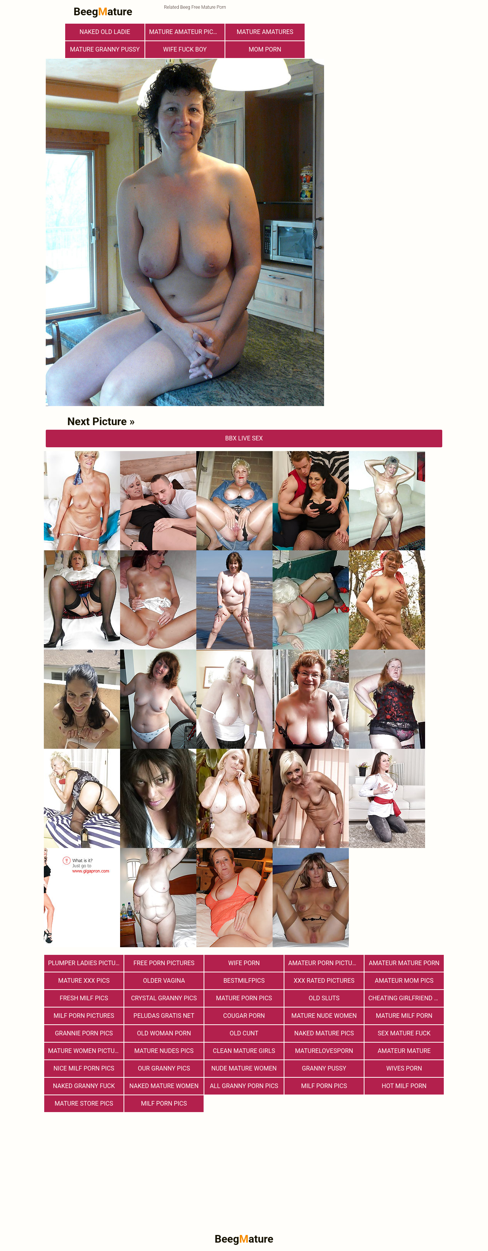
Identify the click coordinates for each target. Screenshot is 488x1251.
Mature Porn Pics (244, 998)
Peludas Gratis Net (163, 1015)
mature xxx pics (84, 980)
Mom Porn (265, 49)
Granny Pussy (324, 1068)
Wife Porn (244, 963)
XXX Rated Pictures (324, 980)
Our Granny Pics (164, 1068)
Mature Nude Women (323, 1015)
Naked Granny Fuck (84, 1086)
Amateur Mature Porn (404, 963)
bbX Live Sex (244, 438)
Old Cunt (244, 1033)
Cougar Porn (244, 1015)
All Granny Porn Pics (244, 1086)
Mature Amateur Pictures (187, 31)
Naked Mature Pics (324, 1033)
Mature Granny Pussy (105, 49)
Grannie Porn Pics (84, 1033)
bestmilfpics (244, 980)
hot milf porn (404, 1086)
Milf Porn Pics (324, 1086)
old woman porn (164, 1033)
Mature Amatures (265, 31)
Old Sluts (323, 998)
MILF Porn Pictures (83, 1015)
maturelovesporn (324, 1050)
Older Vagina (164, 980)
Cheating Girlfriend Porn (406, 998)
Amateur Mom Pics (404, 980)
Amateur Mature (403, 1050)
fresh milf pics (84, 998)
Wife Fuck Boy (185, 49)
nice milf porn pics (83, 1068)
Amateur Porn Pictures (325, 963)
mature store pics (84, 1103)
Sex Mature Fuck (404, 1033)
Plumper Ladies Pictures (86, 963)
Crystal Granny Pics (164, 998)
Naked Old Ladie (105, 31)
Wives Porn (404, 1068)
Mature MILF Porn (404, 1015)
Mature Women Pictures (86, 1050)
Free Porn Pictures (163, 963)
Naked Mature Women (164, 1086)
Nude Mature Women (243, 1068)
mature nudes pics (164, 1050)
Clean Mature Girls (244, 1050)
